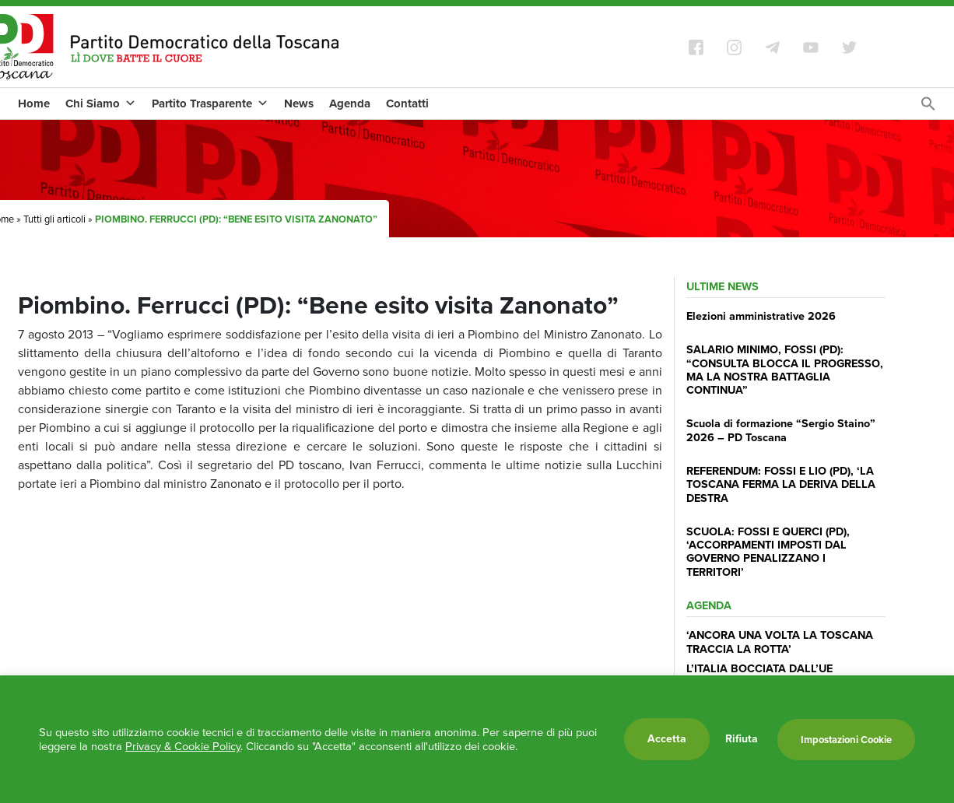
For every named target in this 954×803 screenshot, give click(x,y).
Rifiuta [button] (741, 739)
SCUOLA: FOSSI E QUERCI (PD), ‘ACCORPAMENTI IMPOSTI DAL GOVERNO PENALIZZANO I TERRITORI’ (768, 551)
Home (34, 103)
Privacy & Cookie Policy (182, 746)
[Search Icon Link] (928, 108)
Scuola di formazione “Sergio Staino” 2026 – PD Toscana (780, 430)
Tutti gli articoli (54, 219)
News (299, 103)
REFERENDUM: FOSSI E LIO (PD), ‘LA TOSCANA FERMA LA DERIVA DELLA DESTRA (780, 484)
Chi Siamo (100, 103)
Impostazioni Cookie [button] (846, 739)
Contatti (407, 103)
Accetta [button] (666, 739)
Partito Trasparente (210, 103)
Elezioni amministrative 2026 (761, 315)
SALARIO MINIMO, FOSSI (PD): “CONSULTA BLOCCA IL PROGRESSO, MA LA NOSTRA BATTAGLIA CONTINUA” (784, 369)
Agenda (349, 103)
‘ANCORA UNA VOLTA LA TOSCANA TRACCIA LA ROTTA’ (779, 641)
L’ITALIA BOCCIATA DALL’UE (759, 668)
